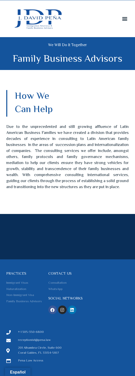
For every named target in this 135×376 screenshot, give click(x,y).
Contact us (60, 274)
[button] (124, 18)
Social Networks (65, 299)
